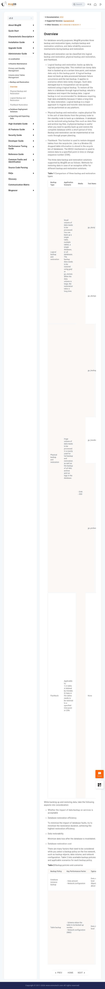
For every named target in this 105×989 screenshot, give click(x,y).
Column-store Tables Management (16, 76)
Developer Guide (16, 141)
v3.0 (65, 25)
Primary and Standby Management (16, 69)
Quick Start (13, 31)
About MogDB (14, 25)
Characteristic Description (20, 37)
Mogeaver (13, 190)
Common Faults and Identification (17, 160)
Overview (13, 87)
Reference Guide (16, 154)
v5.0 (61, 17)
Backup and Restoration (19, 82)
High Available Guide (17, 124)
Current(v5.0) (69, 21)
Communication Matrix (18, 185)
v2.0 (74, 25)
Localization (15, 59)
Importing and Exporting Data (19, 117)
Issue (99, 774)
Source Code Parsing (18, 167)
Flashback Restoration (19, 105)
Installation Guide (16, 42)
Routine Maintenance (18, 64)
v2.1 (70, 25)
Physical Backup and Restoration (18, 92)
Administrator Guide (17, 54)
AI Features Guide (16, 129)
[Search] (78, 4)
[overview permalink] (42, 33)
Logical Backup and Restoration (18, 99)
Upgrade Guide (15, 48)
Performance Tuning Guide (17, 147)
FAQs (10, 173)
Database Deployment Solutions (18, 110)
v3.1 (61, 25)
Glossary (12, 179)
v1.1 (79, 25)
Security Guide (15, 135)
